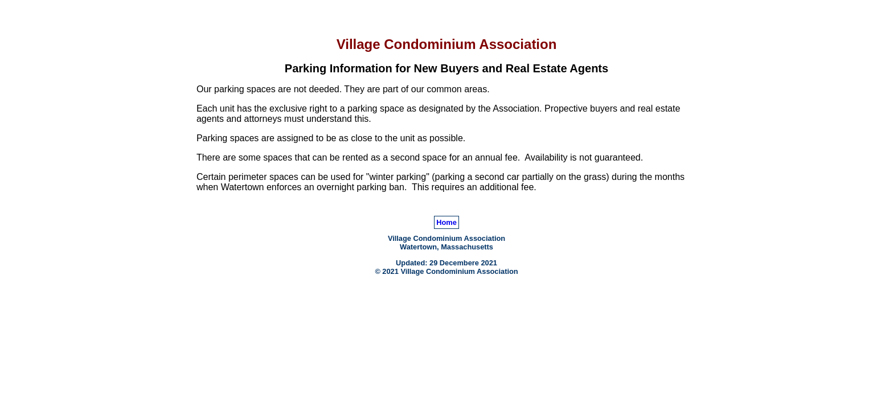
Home (446, 222)
